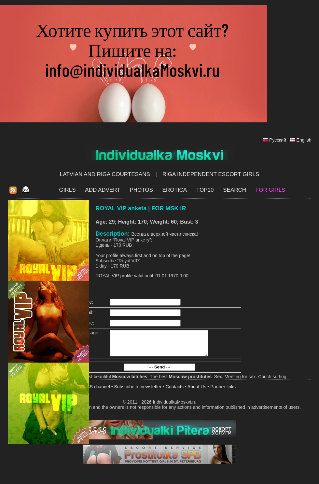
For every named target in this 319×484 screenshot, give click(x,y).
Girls (67, 190)
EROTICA (174, 190)
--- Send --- (160, 371)
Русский (277, 140)
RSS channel (96, 391)
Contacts (175, 391)
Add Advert (102, 190)
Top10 (205, 190)
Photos (141, 190)
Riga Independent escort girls (210, 174)
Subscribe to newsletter (137, 391)
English (304, 140)
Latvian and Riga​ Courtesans (105, 174)
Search (234, 190)
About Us (196, 391)
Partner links (223, 391)
